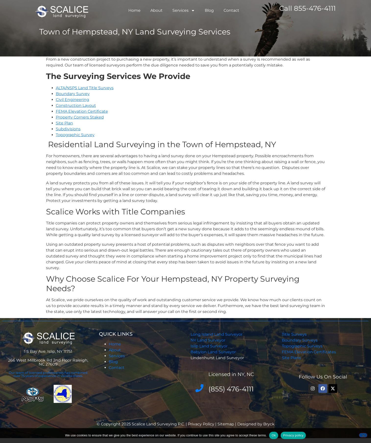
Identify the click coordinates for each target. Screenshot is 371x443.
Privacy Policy (201, 424)
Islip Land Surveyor (209, 346)
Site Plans (291, 357)
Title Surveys (294, 334)
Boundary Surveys (300, 340)
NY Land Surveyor (208, 340)
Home (134, 10)
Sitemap (225, 424)
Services (183, 10)
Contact (231, 10)
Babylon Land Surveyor (214, 352)
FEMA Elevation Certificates (309, 352)
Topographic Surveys (302, 346)
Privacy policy (293, 435)
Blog (209, 10)
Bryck (269, 424)
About (156, 10)
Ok (274, 435)
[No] (363, 435)
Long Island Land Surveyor (216, 334)
